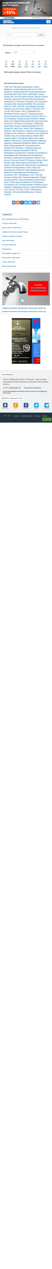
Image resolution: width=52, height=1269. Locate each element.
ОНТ (32, 175)
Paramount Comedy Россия (21, 116)
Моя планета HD (17, 165)
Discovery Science (41, 96)
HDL (14, 106)
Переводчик (6, 249)
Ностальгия (8, 175)
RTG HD (35, 116)
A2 (36, 89)
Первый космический (31, 177)
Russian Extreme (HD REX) (28, 118)
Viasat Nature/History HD (30, 126)
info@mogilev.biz (15, 388)
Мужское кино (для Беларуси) (36, 165)
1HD (6, 87)
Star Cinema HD (41, 121)
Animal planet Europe (37, 92)
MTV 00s (36, 109)
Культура (14, 160)
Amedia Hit (8, 92)
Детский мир (22, 138)
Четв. (26, 66)
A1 (33, 89)
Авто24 (26, 128)
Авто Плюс (18, 128)
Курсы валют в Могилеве (11, 228)
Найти (41, 34)
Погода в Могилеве (9, 223)
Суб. (39, 66)
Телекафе (8, 192)
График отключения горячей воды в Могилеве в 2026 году (24, 308)
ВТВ (41, 136)
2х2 (11, 87)
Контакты (44, 416)
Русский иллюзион (26, 184)
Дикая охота (33, 138)
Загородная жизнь (32, 145)
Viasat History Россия (12, 126)
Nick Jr (24, 111)
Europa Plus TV (9, 101)
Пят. (32, 66)
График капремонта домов (12, 236)
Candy (24, 94)
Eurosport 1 (21, 101)
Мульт (29, 167)
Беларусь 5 (22, 133)
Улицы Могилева (8, 262)
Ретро (6, 182)
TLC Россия (27, 123)
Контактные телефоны (32, 388)
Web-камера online (9, 266)
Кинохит (38, 158)
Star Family (8, 123)
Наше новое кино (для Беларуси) (25, 172)
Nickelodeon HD (34, 111)
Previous (13, 341)
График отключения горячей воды (15, 232)
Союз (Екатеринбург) (39, 187)
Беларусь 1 (39, 128)
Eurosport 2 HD (10, 104)
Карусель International (21, 150)
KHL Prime (20, 109)
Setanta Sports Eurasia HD (24, 121)
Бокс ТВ (15, 136)
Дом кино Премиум (29, 140)
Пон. (6, 66)
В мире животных (25, 136)
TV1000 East (38, 123)
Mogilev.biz (15, 28)
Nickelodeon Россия (11, 114)
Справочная (22, 28)
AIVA (40, 89)
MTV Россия (15, 111)
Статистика (37, 416)
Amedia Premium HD (20, 92)
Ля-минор (31, 160)
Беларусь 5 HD (33, 133)
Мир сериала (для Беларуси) (27, 162)
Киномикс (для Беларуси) (37, 153)
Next (38, 341)
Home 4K (21, 106)
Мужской (8, 167)
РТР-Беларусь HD (11, 184)
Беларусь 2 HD (32, 131)
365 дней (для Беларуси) (23, 87)
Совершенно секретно (20, 187)
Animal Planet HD (10, 94)
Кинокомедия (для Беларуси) (15, 153)
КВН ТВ (34, 150)
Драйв (34, 143)
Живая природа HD (17, 145)
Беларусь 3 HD (10, 133)
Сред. (20, 66)
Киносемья (8, 158)
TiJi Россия (18, 123)
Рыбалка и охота (40, 184)
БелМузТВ (44, 133)
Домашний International (21, 143)
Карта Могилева (8, 240)
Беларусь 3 (43, 131)
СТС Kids (19, 189)
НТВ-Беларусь (24, 175)
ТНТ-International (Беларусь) (23, 192)
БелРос (8, 136)
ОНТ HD (39, 175)
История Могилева (9, 245)
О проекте (16, 416)
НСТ (15, 175)
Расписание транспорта (11, 257)
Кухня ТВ (23, 160)
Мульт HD (36, 167)
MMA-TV (29, 109)
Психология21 (39, 180)
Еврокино (41, 143)
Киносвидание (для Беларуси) (30, 155)
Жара (6, 145)
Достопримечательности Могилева (15, 219)
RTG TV (43, 116)
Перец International (26, 180)
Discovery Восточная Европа (33, 99)
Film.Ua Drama (38, 104)
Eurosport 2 (43, 101)
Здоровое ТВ (9, 148)
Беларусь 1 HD (9, 131)
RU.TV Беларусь (10, 118)
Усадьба (7, 194)
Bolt (19, 94)
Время (36, 136)
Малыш (39, 160)
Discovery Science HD (13, 99)
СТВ (5, 189)
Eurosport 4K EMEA (25, 104)
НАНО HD (20, 170)
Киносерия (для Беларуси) (24, 158)
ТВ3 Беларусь (36, 189)
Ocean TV (23, 114)
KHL (13, 109)
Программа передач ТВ (11, 253)
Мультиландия (9, 170)
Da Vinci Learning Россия (24, 96)
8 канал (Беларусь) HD (22, 89)
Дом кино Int (16, 140)
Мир (13, 162)
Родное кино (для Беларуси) (20, 182)
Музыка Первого (19, 167)
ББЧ (32, 128)
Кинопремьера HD (11, 155)
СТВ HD (12, 189)
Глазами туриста (10, 138)
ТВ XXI (26, 189)
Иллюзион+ (19, 148)
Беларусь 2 (21, 131)
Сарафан (7, 187)
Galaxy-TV (8, 106)
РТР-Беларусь (38, 182)
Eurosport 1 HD (32, 101)
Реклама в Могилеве (26, 416)
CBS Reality (32, 94)
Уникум (38, 192)
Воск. (46, 66)
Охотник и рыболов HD (12, 177)
